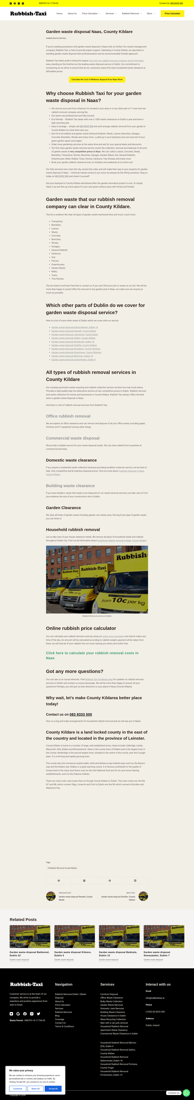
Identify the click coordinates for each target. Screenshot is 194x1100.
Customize (17, 1089)
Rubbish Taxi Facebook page (99, 679)
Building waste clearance (70, 485)
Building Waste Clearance (112, 1012)
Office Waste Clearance (111, 997)
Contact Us (60, 1023)
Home (59, 13)
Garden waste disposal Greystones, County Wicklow (76, 352)
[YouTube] (11, 3)
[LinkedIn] (135, 880)
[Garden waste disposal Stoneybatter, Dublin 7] (164, 936)
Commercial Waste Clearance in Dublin (119, 1033)
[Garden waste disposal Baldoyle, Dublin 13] (119, 936)
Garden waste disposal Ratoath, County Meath (74, 331)
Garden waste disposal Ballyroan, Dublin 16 (72, 356)
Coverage (59, 1019)
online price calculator (113, 636)
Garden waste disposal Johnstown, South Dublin (75, 334)
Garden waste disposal (56, 38)
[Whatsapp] (186, 1093)
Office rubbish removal (68, 416)
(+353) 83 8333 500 (155, 1011)
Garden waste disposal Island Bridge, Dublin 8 (74, 359)
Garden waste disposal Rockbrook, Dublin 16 (73, 341)
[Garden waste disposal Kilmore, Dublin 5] (74, 936)
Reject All (36, 1089)
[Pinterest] (109, 880)
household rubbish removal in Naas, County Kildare (121, 540)
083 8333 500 (86, 126)
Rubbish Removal (132, 13)
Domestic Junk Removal (112, 1008)
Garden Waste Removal (111, 1005)
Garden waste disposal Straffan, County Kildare (74, 345)
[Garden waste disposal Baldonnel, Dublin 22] (30, 936)
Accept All (53, 1089)
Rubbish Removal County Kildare (62, 868)
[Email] (18, 1013)
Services (112, 13)
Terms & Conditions (64, 1026)
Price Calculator (91, 13)
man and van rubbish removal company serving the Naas (116, 60)
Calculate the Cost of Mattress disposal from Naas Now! (97, 79)
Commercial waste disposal (73, 438)
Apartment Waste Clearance (113, 1030)
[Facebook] (15, 3)
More (151, 13)
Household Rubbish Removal (114, 1026)
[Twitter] (38, 1013)
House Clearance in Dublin (113, 1015)
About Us (72, 13)
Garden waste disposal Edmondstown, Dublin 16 (75, 327)
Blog (57, 1015)
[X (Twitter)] (23, 3)
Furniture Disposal (109, 994)
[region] (35, 1080)
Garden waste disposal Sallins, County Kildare (73, 338)
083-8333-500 (176, 3)
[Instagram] (19, 3)
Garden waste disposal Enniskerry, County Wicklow (76, 349)
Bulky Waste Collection (111, 1001)
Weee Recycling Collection (113, 1019)
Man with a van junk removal (114, 1023)
